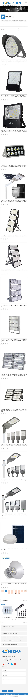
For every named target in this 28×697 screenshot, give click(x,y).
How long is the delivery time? (8, 629)
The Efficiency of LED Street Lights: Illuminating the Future (12, 640)
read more (25, 600)
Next (19, 593)
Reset (10, 690)
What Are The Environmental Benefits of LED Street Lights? (13, 637)
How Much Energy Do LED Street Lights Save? (10, 644)
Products (5, 24)
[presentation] (10, 688)
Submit (5, 690)
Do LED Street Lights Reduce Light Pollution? (10, 633)
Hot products (4, 600)
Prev (2, 590)
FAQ (2, 622)
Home (2, 24)
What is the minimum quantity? (8, 626)
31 (15, 593)
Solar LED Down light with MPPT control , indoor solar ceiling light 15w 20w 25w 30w (14, 549)
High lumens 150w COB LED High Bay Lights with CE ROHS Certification (14, 584)
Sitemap (25, 694)
